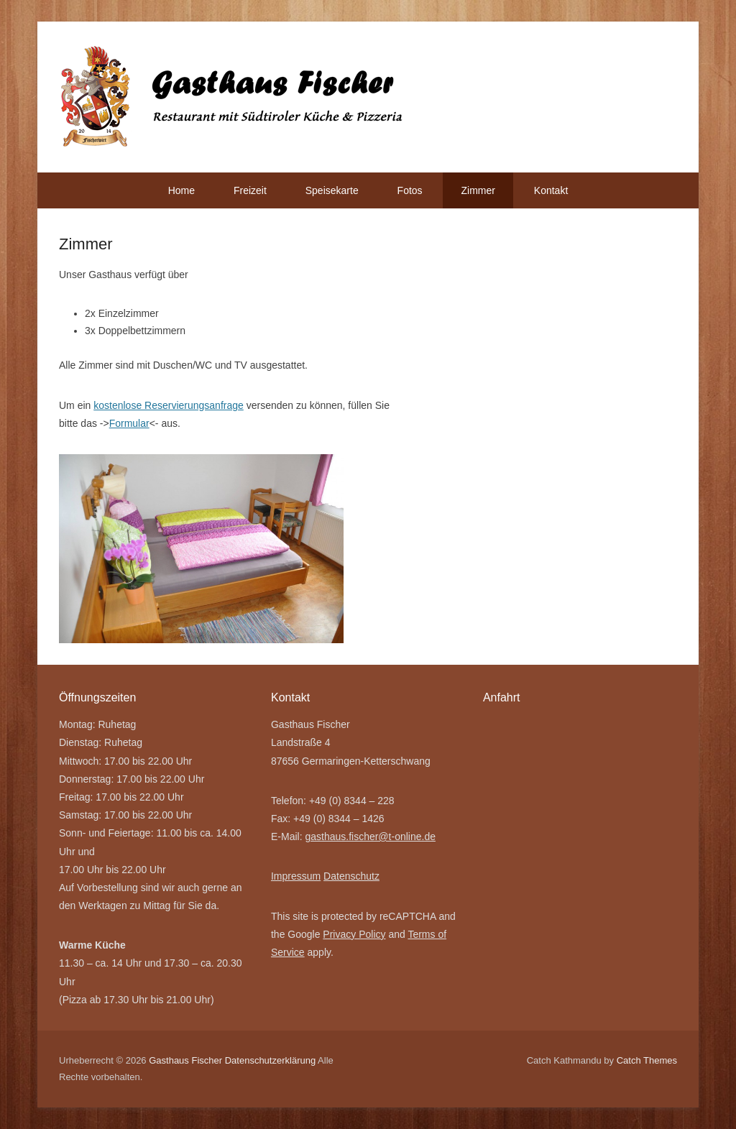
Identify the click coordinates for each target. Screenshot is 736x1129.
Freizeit (250, 190)
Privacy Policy (354, 934)
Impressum (296, 876)
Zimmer (477, 190)
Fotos (410, 190)
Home (181, 190)
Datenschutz (351, 876)
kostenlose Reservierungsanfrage (168, 405)
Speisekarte (332, 190)
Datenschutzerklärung (270, 1060)
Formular (129, 423)
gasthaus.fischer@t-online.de (370, 836)
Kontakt (551, 190)
